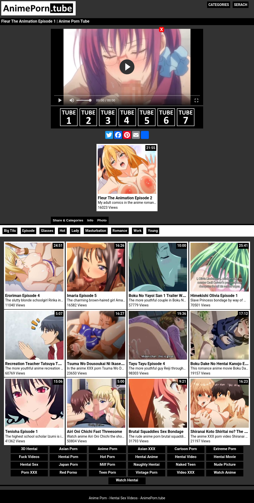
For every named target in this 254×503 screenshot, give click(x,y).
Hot (62, 231)
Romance (120, 231)
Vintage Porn (147, 472)
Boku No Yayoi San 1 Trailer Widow (160, 295)
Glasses (47, 231)
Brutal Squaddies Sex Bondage (156, 431)
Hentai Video (185, 457)
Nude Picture (225, 464)
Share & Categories (68, 220)
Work (137, 231)
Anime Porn (107, 449)
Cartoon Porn (186, 449)
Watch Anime (225, 472)
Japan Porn (68, 464)
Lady (75, 231)
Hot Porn (107, 457)
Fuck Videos (29, 457)
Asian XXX (146, 449)
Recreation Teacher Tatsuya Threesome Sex (44, 363)
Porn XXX (29, 472)
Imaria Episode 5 (82, 295)
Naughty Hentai (147, 464)
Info (90, 220)
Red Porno (68, 472)
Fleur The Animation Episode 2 (125, 198)
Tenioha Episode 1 (21, 431)
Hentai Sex (29, 464)
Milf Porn (107, 464)
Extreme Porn (225, 449)
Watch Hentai (127, 480)
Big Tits (10, 231)
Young (153, 231)
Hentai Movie (225, 457)
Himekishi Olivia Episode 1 (214, 295)
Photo (102, 220)
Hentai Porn (68, 457)
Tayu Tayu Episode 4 (147, 363)
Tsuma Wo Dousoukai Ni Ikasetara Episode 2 (106, 363)
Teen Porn (107, 472)
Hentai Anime (146, 457)
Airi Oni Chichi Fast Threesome (94, 431)
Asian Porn (68, 449)
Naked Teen (186, 464)
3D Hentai (29, 449)
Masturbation (95, 231)
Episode (28, 231)
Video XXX (185, 472)
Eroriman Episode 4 (22, 295)
